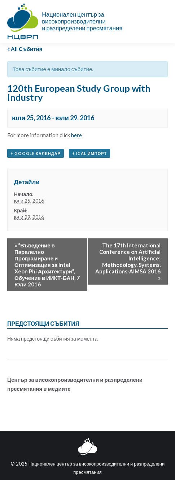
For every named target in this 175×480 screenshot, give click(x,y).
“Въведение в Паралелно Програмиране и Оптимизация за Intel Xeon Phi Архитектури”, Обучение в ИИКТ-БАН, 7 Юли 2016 (47, 264)
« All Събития (25, 49)
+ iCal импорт (89, 153)
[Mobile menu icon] (164, 22)
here (76, 135)
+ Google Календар (35, 153)
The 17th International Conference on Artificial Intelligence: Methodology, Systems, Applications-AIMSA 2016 (128, 261)
